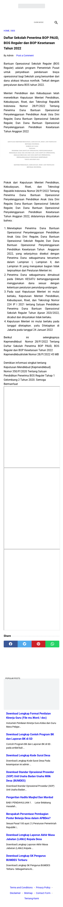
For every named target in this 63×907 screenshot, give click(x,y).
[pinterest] (39, 644)
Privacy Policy (43, 887)
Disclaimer (15, 893)
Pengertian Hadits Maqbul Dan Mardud (29, 797)
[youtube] (35, 13)
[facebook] (19, 13)
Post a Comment (25, 55)
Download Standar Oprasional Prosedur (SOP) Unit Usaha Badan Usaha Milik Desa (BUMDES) (30, 776)
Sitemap (28, 893)
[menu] (6, 22)
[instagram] (43, 13)
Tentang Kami (31, 898)
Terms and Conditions (21, 887)
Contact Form (43, 893)
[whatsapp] (52, 644)
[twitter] (27, 13)
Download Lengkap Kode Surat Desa (28, 755)
